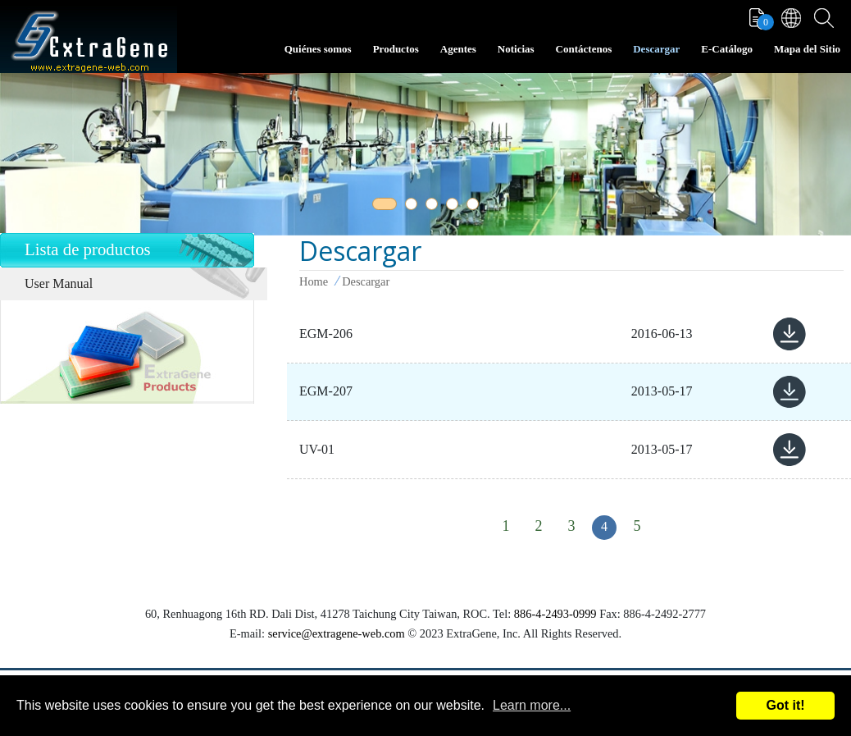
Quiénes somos (318, 49)
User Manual (59, 283)
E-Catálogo (727, 49)
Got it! (785, 705)
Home (313, 281)
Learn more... (532, 705)
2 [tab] (414, 207)
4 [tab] (455, 207)
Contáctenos (584, 49)
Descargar (656, 49)
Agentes (458, 49)
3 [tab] (434, 207)
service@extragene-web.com (336, 633)
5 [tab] (475, 207)
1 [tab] (381, 207)
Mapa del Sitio (807, 49)
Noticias (516, 49)
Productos (396, 49)
